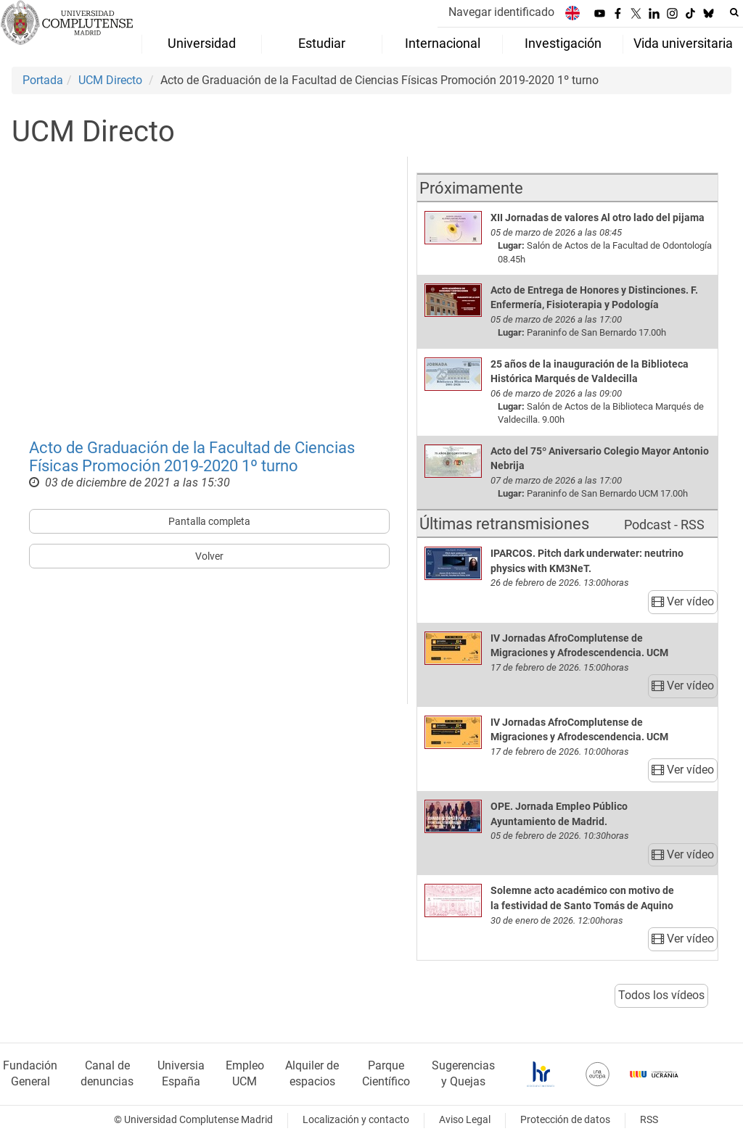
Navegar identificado (501, 12)
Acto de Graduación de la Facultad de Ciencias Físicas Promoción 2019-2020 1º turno (192, 456)
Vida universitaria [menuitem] (683, 43)
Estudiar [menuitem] (321, 43)
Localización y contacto (356, 1120)
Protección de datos (565, 1120)
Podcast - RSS (664, 524)
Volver (209, 556)
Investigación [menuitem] (563, 43)
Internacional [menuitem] (442, 43)
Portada (42, 80)
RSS (649, 1120)
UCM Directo (110, 80)
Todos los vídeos (661, 995)
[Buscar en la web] (734, 12)
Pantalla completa (209, 521)
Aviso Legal (464, 1120)
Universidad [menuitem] (202, 43)
